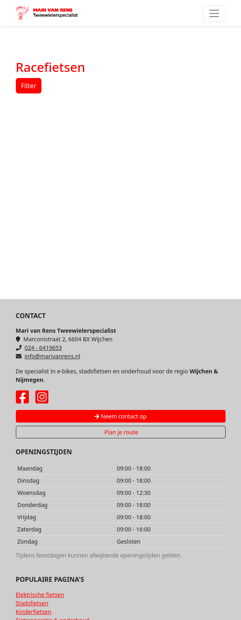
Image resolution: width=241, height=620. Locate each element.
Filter (29, 85)
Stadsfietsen (32, 603)
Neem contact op (120, 416)
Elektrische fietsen (40, 594)
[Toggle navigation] (214, 13)
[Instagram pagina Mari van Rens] (41, 396)
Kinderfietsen (34, 612)
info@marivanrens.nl (48, 356)
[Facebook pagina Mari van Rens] (22, 396)
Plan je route (120, 432)
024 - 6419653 (39, 347)
